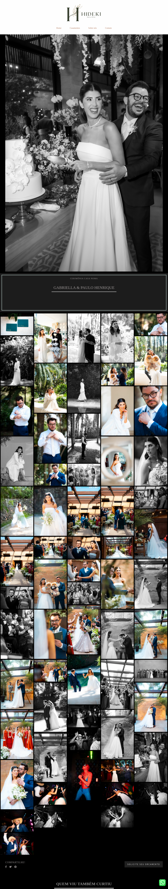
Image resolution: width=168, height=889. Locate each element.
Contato (108, 28)
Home (58, 28)
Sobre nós (92, 28)
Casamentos (75, 28)
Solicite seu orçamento (143, 864)
